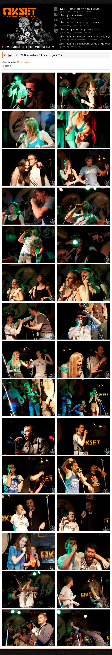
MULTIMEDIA (42, 47)
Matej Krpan (23, 62)
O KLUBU (27, 47)
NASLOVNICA (12, 47)
